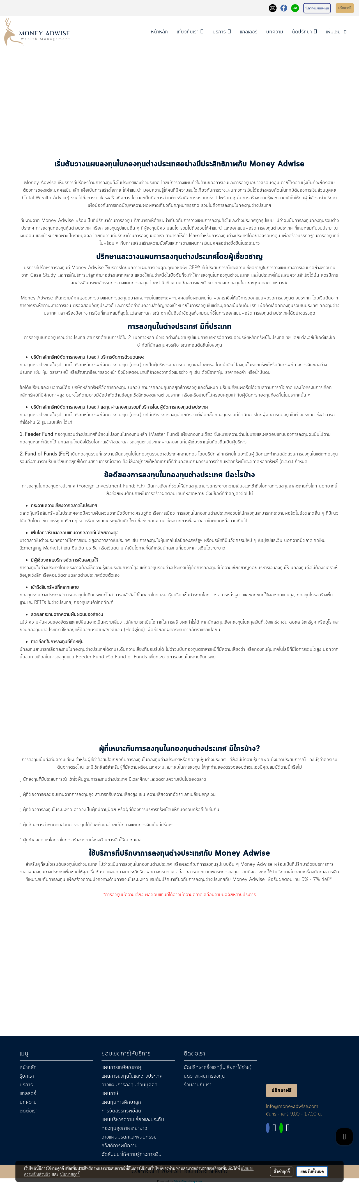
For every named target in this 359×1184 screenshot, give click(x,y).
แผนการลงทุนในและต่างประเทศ (132, 1076)
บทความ (274, 32)
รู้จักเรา (27, 1076)
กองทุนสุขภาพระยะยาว (124, 1128)
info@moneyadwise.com (292, 1106)
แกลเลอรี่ (248, 32)
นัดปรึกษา (304, 32)
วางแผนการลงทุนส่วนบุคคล (129, 1085)
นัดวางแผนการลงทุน (204, 1076)
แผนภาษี (110, 1093)
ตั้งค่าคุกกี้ (282, 1171)
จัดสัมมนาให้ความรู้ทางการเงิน (132, 1154)
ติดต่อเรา (29, 1111)
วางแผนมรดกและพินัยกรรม (129, 1137)
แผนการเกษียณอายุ (121, 1067)
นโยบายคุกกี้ (70, 1174)
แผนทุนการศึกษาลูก (121, 1102)
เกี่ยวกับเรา (190, 32)
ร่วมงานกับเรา (197, 1085)
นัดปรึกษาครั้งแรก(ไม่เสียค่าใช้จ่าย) (217, 1067)
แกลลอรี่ (28, 1093)
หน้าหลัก (159, 32)
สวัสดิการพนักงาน (120, 1145)
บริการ (222, 32)
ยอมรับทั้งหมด (312, 1171)
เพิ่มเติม (337, 32)
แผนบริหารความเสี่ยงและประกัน (133, 1119)
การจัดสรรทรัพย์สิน (121, 1111)
